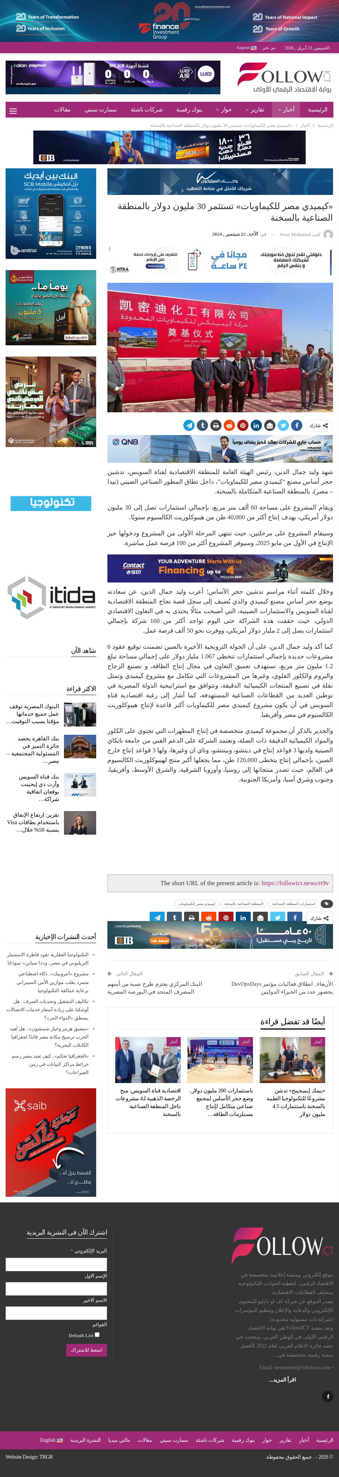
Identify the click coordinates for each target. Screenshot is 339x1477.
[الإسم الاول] (56, 1289)
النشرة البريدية (85, 1440)
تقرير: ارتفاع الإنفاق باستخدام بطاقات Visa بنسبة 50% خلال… (33, 822)
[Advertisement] (51, 883)
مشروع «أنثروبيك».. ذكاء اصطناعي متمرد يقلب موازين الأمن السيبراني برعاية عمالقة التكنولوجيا (52, 982)
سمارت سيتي (101, 109)
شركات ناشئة (147, 109)
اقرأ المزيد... (282, 1380)
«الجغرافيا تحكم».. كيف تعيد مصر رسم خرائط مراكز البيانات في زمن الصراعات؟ (50, 1064)
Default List (84, 1335)
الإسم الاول (96, 1276)
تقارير (257, 109)
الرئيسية (317, 109)
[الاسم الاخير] (56, 1313)
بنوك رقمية (189, 109)
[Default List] (97, 1334)
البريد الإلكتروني (88, 1250)
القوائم (99, 1324)
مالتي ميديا (119, 1440)
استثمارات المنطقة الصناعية (293, 904)
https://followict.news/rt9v (295, 883)
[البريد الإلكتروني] (56, 1264)
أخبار (288, 109)
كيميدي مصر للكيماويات (197, 904)
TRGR (46, 1457)
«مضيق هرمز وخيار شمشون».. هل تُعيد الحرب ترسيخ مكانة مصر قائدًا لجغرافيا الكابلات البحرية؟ (49, 1037)
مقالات (62, 109)
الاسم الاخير (95, 1300)
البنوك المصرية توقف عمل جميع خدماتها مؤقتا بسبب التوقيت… (32, 713)
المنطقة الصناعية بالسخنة (243, 904)
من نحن (268, 47)
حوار (226, 109)
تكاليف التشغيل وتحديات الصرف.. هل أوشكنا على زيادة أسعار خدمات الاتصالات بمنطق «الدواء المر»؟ (47, 1010)
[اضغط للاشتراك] (86, 1350)
